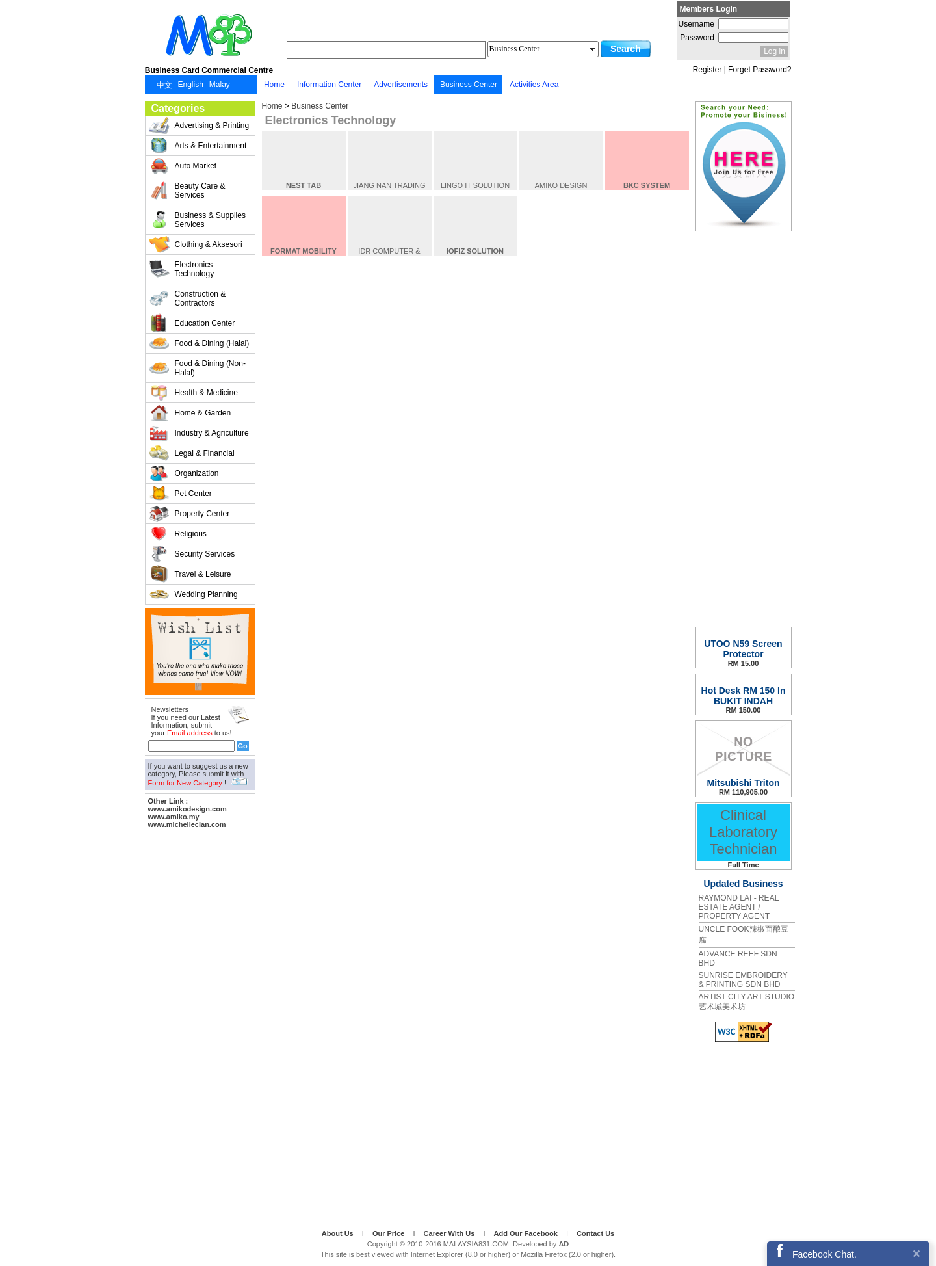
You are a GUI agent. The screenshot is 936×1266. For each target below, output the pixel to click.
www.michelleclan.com (187, 824)
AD (563, 1244)
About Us (339, 1233)
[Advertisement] (200, 1027)
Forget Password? (759, 69)
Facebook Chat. (824, 1254)
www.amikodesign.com (187, 809)
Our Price (389, 1233)
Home (272, 106)
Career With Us (450, 1233)
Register (707, 69)
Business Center (319, 106)
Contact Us (595, 1233)
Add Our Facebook (527, 1233)
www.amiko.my (174, 817)
